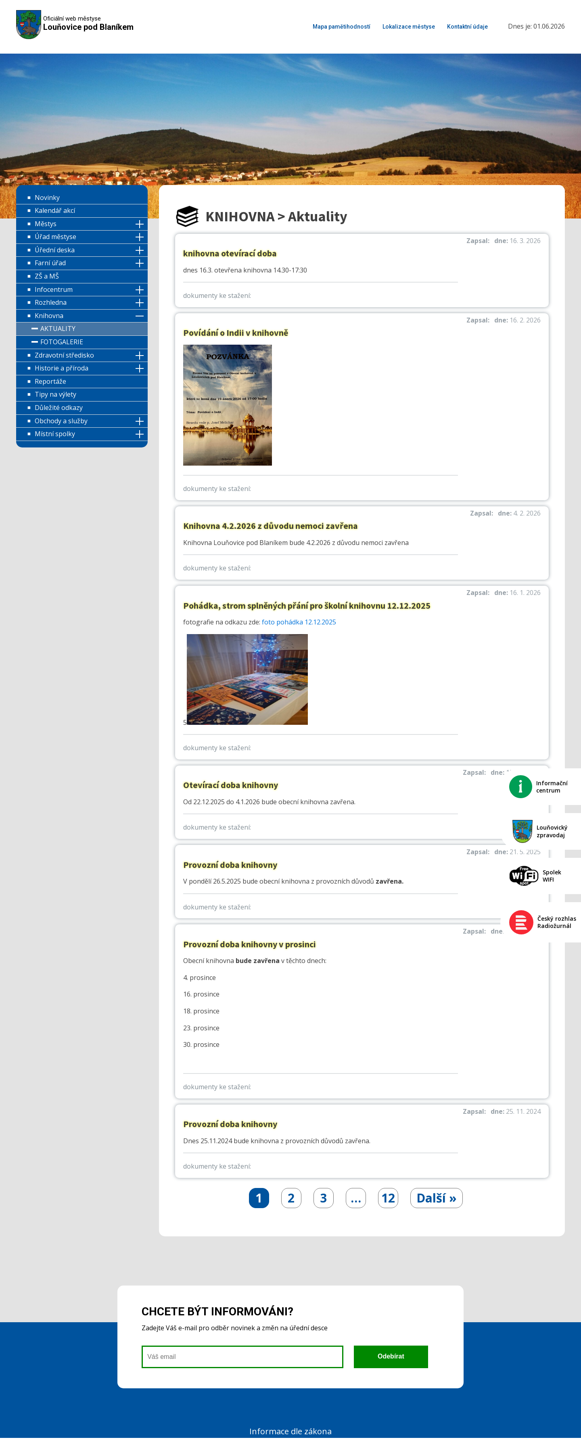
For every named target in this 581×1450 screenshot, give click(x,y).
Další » (436, 1198)
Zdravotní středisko (64, 355)
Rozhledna (51, 302)
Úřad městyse (55, 236)
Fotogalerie (61, 341)
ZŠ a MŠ (47, 276)
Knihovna (49, 315)
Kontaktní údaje (467, 26)
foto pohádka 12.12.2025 (299, 622)
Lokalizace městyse (408, 26)
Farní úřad (50, 262)
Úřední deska (55, 249)
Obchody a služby (61, 420)
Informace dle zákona (290, 1431)
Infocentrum (54, 289)
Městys (45, 223)
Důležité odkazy (59, 407)
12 (388, 1198)
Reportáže (50, 381)
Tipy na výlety (55, 394)
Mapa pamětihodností (341, 26)
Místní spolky (55, 433)
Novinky (47, 197)
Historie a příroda (61, 368)
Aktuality (57, 328)
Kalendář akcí (55, 210)
